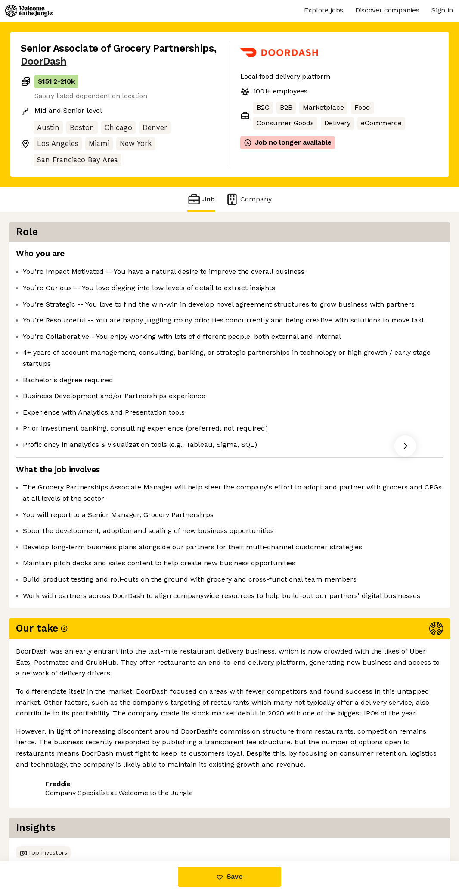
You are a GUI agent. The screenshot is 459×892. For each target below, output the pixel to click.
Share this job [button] (44, 806)
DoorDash (43, 61)
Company (248, 199)
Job (201, 199)
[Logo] (29, 11)
